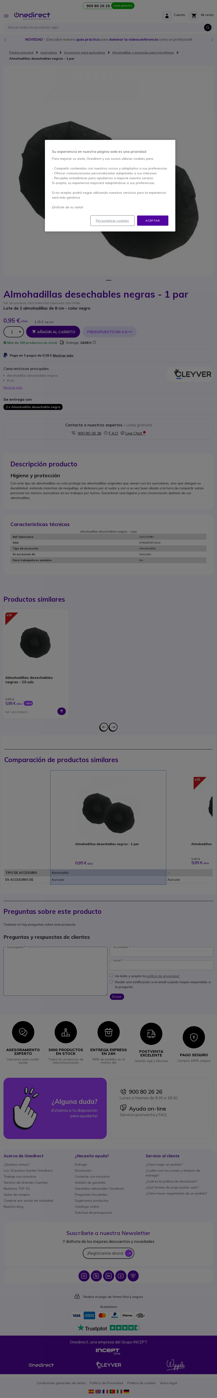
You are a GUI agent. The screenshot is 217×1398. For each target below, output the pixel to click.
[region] (110, 186)
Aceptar (152, 220)
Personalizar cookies (112, 220)
